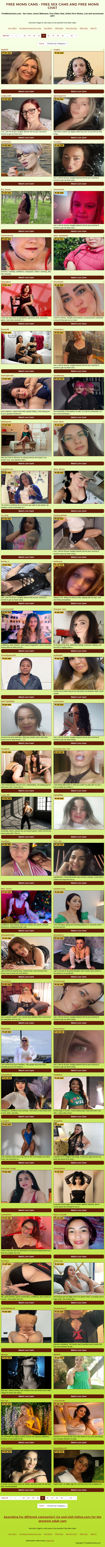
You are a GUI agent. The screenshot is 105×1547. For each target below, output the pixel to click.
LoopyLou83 (6, 96)
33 (48, 36)
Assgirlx (57, 50)
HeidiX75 (4, 50)
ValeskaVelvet (6, 1075)
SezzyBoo (57, 142)
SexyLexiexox (59, 1029)
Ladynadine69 (59, 1401)
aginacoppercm (60, 96)
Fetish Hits (50, 1541)
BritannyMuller (7, 1448)
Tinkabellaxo (58, 329)
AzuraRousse (59, 376)
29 (29, 36)
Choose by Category (57, 43)
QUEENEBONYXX (8, 1308)
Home (41, 43)
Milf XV (93, 28)
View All (6, 36)
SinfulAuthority (7, 236)
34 (53, 36)
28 (25, 36)
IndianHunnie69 (7, 609)
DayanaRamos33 (60, 1448)
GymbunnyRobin (60, 515)
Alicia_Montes (59, 469)
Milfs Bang (59, 28)
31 (39, 36)
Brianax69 (5, 329)
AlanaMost (5, 841)
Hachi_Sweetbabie (61, 236)
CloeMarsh (58, 1075)
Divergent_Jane (60, 609)
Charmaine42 (59, 189)
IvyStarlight (58, 655)
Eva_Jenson (6, 189)
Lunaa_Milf (5, 795)
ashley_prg (58, 1261)
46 (72, 36)
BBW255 (57, 1355)
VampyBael (58, 1121)
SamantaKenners (8, 935)
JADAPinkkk (6, 142)
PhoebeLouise (59, 981)
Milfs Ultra (84, 28)
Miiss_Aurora (6, 889)
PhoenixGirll (58, 282)
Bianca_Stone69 (60, 1215)
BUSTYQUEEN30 (8, 701)
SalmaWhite (58, 795)
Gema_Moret (59, 422)
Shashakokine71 (60, 1308)
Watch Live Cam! (26, 91)
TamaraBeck (6, 282)
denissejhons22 (7, 376)
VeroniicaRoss (59, 1168)
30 (34, 36)
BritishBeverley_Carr (62, 749)
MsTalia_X (5, 561)
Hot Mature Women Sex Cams (30, 28)
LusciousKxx (59, 701)
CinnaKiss (5, 1261)
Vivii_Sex (4, 1401)
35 (58, 36)
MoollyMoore (59, 935)
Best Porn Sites (71, 28)
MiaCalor (4, 1355)
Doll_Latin (58, 841)
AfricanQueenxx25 (8, 655)
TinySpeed (5, 749)
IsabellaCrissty (59, 889)
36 (62, 36)
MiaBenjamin (6, 422)
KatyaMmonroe (7, 469)
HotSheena (58, 561)
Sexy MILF (12, 28)
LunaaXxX (5, 1121)
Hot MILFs (48, 28)
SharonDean (6, 981)
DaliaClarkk (5, 1029)
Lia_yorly (4, 515)
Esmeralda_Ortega (8, 1168)
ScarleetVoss (6, 1215)
